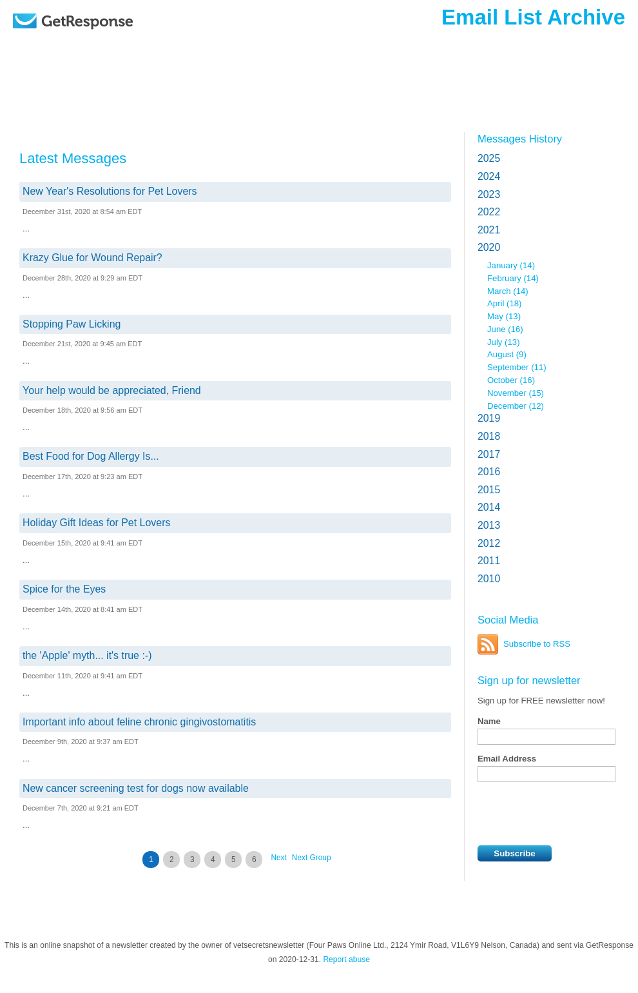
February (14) (513, 278)
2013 (489, 525)
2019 (489, 418)
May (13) (504, 316)
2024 (489, 176)
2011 (489, 560)
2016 (489, 471)
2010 (489, 578)
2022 (489, 211)
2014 (489, 507)
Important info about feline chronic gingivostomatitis (139, 721)
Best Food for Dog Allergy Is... (91, 456)
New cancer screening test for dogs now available (136, 788)
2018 (489, 436)
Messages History (520, 138)
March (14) (507, 291)
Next (278, 857)
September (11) (516, 367)
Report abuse (346, 959)
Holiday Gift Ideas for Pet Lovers (96, 522)
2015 (489, 489)
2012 (489, 543)
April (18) (504, 303)
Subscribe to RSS (536, 644)
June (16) (505, 329)
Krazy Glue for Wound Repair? (92, 257)
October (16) (511, 380)
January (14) (511, 265)
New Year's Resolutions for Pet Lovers (110, 191)
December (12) (515, 406)
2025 (489, 158)
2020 (489, 247)
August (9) (507, 354)
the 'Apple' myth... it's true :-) (87, 655)
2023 (489, 194)
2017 (489, 454)
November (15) (515, 393)
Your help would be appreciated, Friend (112, 390)
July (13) (503, 342)
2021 (489, 229)
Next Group (311, 857)
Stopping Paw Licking (72, 324)
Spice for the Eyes (64, 589)
